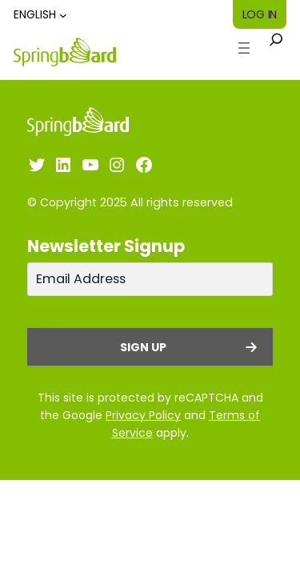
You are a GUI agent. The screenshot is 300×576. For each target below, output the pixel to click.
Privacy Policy (143, 415)
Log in (260, 14)
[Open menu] (244, 48)
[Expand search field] (276, 47)
